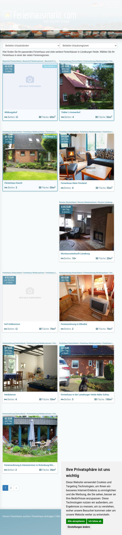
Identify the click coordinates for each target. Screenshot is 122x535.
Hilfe (58, 516)
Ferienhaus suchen (20, 516)
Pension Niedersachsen (87, 202)
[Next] (16, 488)
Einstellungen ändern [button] (79, 527)
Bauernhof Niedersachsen (33, 61)
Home (6, 516)
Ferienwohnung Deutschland (70, 61)
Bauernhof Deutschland (12, 61)
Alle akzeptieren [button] (76, 521)
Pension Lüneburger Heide (108, 202)
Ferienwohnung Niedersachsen (95, 61)
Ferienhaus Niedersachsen (34, 132)
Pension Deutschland (68, 202)
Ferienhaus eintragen (43, 516)
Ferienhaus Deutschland (12, 132)
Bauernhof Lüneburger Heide (56, 61)
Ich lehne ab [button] (95, 521)
